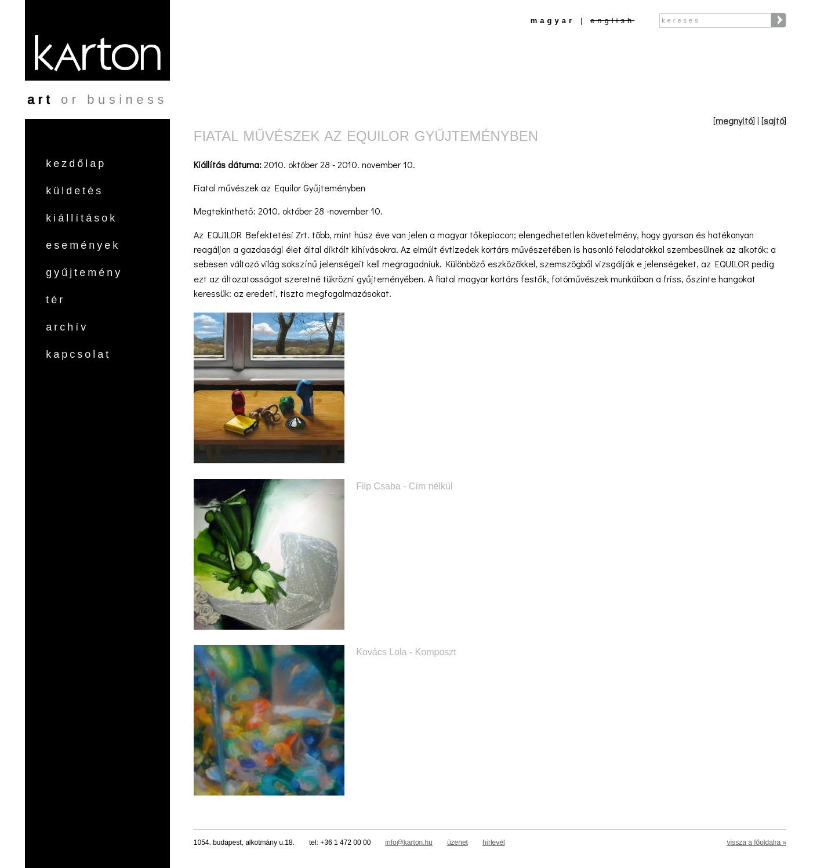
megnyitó (734, 120)
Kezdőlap (76, 163)
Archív (67, 327)
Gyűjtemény (84, 272)
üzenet (457, 842)
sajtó (774, 120)
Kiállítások (81, 218)
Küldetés (74, 191)
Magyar (553, 20)
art (40, 99)
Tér (55, 300)
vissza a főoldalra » (756, 842)
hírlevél (493, 842)
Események (83, 245)
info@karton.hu (409, 842)
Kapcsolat (78, 354)
